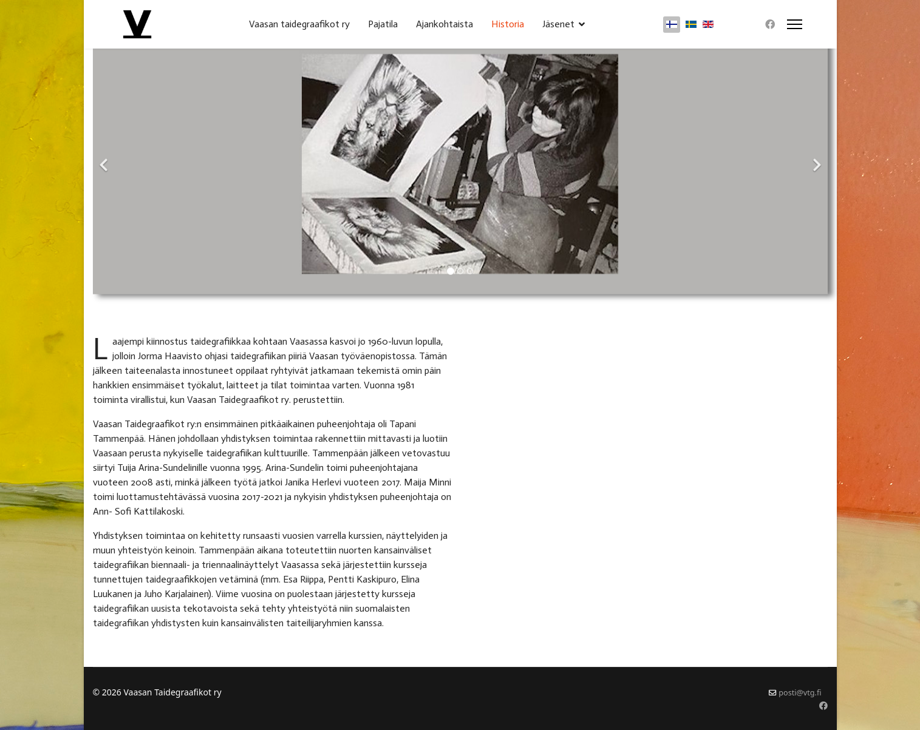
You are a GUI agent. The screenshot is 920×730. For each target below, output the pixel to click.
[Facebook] (770, 24)
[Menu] (794, 24)
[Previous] (105, 157)
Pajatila (383, 24)
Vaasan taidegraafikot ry (299, 24)
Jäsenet (558, 24)
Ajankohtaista (444, 24)
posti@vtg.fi (800, 693)
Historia (507, 24)
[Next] (815, 157)
